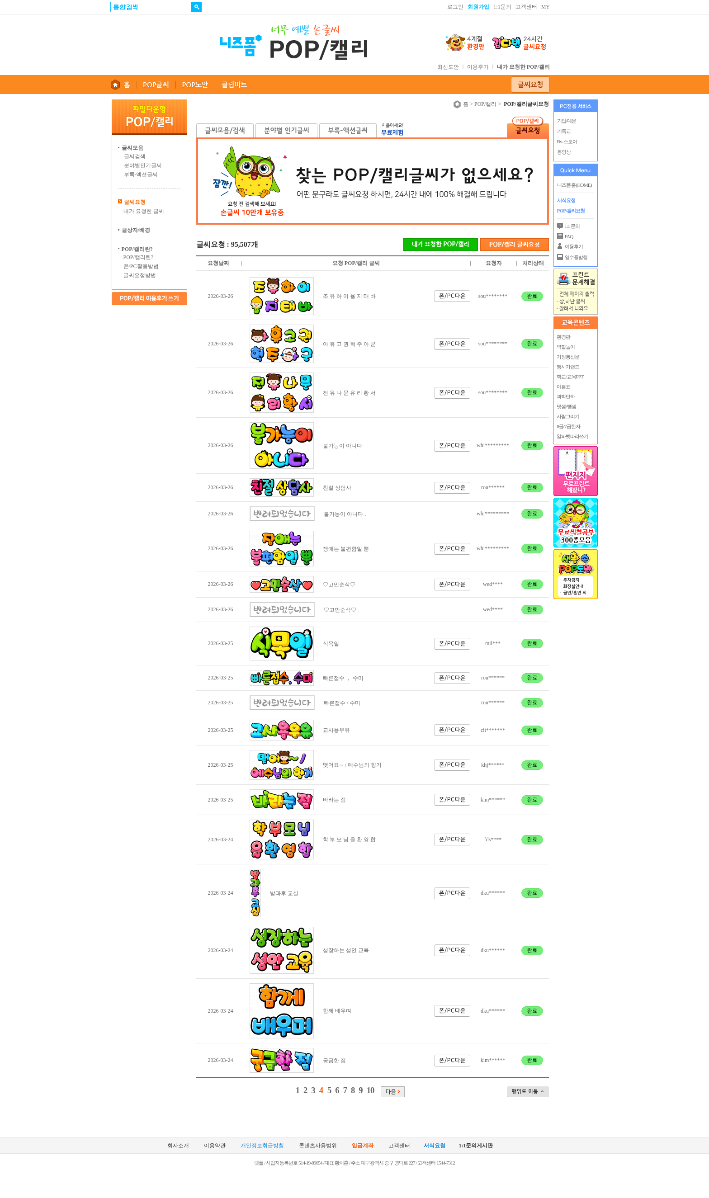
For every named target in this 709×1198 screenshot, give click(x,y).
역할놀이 (565, 346)
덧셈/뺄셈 (566, 406)
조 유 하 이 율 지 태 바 (349, 296)
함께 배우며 (337, 1011)
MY (545, 7)
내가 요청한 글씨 (143, 211)
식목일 (331, 644)
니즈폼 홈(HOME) (574, 185)
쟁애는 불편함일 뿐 (346, 549)
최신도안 (448, 67)
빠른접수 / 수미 (342, 703)
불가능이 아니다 (342, 446)
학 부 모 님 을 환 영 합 (349, 839)
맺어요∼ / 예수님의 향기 (352, 765)
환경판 (563, 337)
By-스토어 (567, 141)
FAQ (569, 236)
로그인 (455, 7)
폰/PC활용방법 (141, 266)
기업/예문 (566, 120)
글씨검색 (135, 156)
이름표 (563, 386)
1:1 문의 (572, 226)
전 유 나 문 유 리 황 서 (349, 393)
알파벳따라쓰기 (572, 436)
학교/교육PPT (570, 376)
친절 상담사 (337, 488)
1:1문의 (502, 7)
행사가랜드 (568, 366)
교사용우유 (336, 730)
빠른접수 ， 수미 (343, 678)
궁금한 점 (334, 1060)
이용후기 (478, 67)
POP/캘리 (485, 104)
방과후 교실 (284, 893)
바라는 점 (334, 800)
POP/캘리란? (138, 257)
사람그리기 (568, 416)
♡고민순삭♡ (339, 584)
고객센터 (526, 7)
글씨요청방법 (139, 275)
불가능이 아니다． (346, 514)
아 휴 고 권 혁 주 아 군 (349, 344)
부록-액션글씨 (141, 174)
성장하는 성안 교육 (346, 950)
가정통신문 (568, 356)
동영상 (564, 152)
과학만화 (565, 396)
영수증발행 (576, 257)
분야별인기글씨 (143, 165)
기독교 (564, 131)
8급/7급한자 (568, 426)
